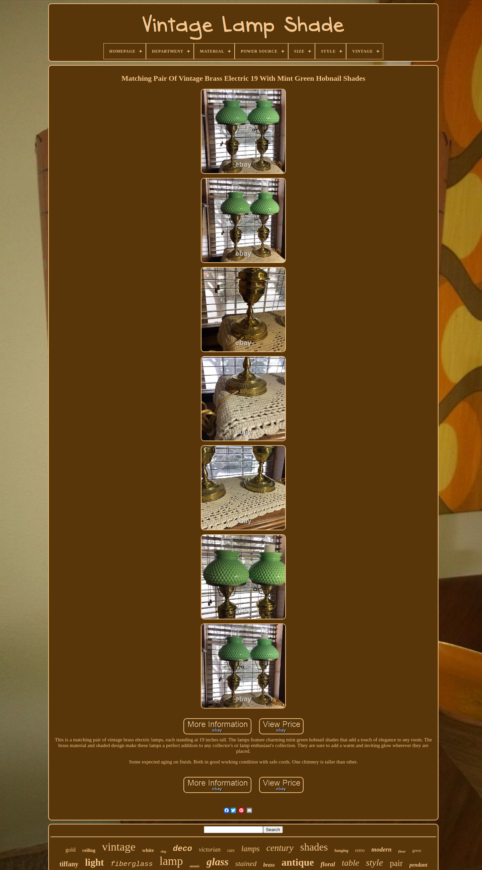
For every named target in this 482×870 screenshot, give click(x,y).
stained (246, 863)
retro (360, 850)
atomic (194, 866)
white (148, 850)
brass (269, 865)
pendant (418, 865)
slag (163, 851)
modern (382, 849)
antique (298, 862)
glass (218, 862)
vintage (119, 847)
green (416, 850)
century (280, 848)
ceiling (88, 850)
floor (402, 851)
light (94, 862)
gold (71, 850)
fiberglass (131, 864)
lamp (171, 861)
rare (231, 850)
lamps (250, 849)
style (374, 862)
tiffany (68, 864)
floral (328, 864)
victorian (210, 849)
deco (182, 848)
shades (314, 847)
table (350, 863)
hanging (341, 850)
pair (396, 863)
